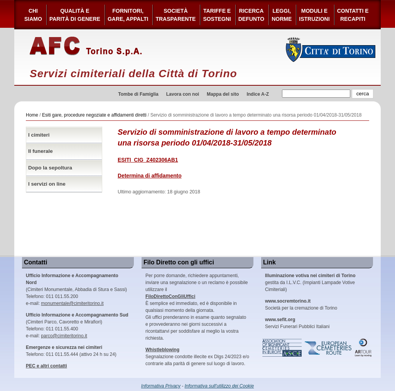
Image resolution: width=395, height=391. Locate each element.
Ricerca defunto (251, 15)
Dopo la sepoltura (50, 168)
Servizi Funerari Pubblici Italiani (297, 323)
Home (32, 115)
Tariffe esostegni (217, 15)
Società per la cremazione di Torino (301, 304)
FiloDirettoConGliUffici (170, 296)
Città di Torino (331, 49)
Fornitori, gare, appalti (128, 15)
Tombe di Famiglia (138, 94)
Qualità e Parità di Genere (74, 15)
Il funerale (40, 151)
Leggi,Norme (282, 15)
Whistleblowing (162, 349)
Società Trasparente (175, 15)
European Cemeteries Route (329, 348)
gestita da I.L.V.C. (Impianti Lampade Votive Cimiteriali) (310, 282)
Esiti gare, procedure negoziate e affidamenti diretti (94, 115)
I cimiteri (39, 135)
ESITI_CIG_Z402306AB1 (148, 160)
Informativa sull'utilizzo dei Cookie (219, 386)
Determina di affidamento (150, 176)
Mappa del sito (223, 94)
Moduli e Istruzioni (314, 15)
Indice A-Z (257, 94)
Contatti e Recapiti (353, 15)
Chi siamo (33, 15)
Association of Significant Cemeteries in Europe (282, 348)
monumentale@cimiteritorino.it (72, 303)
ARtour (363, 348)
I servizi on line (47, 184)
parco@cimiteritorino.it (64, 336)
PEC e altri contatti (46, 366)
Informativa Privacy (161, 386)
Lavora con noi (182, 94)
